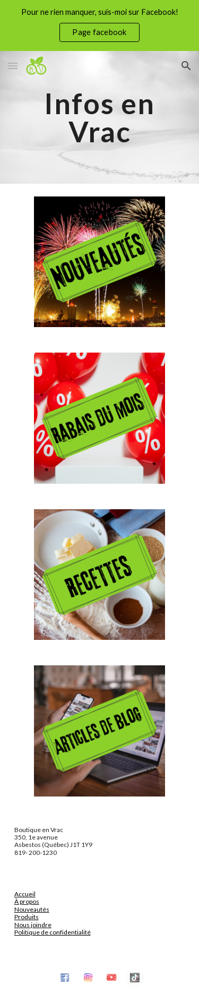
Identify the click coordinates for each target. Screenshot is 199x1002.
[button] (12, 65)
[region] (99, 25)
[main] (99, 117)
